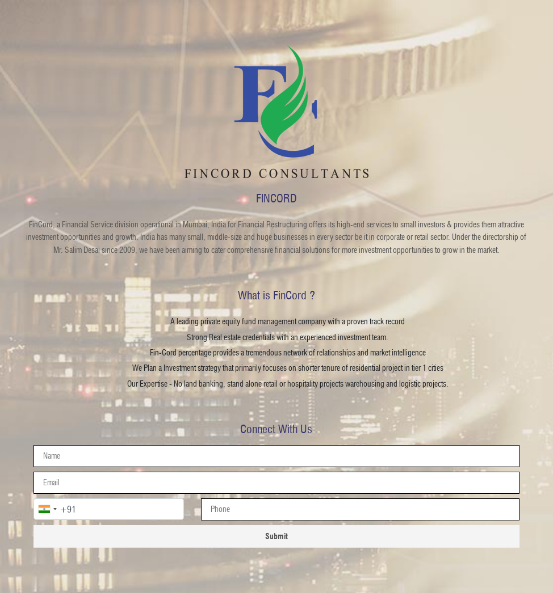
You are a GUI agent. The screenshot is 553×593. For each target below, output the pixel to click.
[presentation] (360, 509)
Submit (276, 536)
